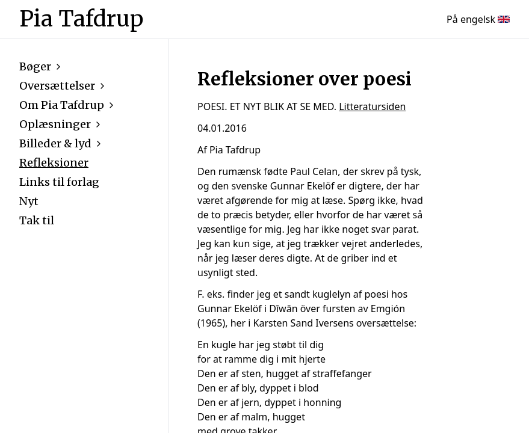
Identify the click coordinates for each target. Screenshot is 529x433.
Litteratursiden (372, 106)
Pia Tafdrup (81, 19)
